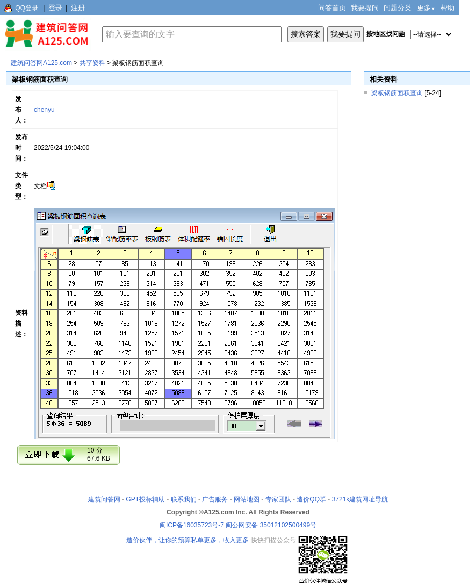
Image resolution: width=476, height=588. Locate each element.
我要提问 (365, 8)
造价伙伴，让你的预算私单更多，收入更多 (187, 540)
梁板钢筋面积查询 (397, 93)
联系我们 (184, 499)
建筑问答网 (104, 499)
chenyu (44, 109)
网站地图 (246, 499)
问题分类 (398, 8)
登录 (55, 8)
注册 (78, 8)
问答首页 (332, 8)
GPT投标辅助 (145, 499)
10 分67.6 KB (98, 454)
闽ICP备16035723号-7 (192, 525)
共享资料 (92, 63)
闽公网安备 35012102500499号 (271, 525)
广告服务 (215, 499)
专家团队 (278, 499)
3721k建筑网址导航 (360, 499)
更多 (426, 8)
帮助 (448, 8)
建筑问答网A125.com (41, 63)
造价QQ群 (311, 499)
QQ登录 (26, 8)
